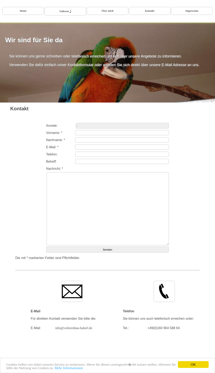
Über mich (108, 10)
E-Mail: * (52, 147)
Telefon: (52, 154)
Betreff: (51, 161)
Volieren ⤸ (65, 11)
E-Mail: (36, 328)
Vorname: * (54, 133)
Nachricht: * (54, 168)
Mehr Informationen (68, 368)
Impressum (192, 10)
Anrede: (52, 125)
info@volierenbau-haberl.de (73, 328)
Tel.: (126, 328)
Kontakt (149, 10)
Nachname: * (55, 140)
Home (23, 10)
